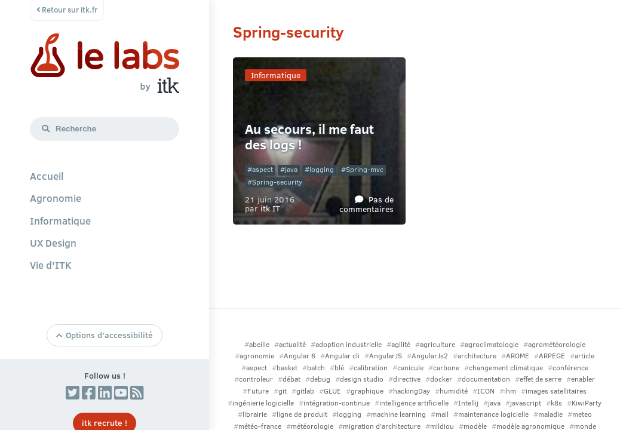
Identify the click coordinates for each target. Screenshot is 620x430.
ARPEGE (552, 355)
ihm (510, 390)
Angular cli (342, 355)
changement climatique (506, 367)
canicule (410, 367)
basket (287, 367)
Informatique (60, 220)
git (282, 390)
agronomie (257, 355)
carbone (446, 367)
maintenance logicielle (493, 414)
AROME (517, 355)
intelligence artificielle (414, 402)
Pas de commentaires (366, 203)
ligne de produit (302, 414)
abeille (259, 344)
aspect (262, 169)
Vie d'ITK (51, 264)
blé (339, 367)
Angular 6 (299, 355)
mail (442, 414)
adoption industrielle (348, 344)
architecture (477, 355)
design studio (361, 378)
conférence (570, 367)
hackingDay (411, 390)
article (584, 355)
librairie (255, 414)
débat (291, 378)
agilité (400, 344)
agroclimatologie (491, 344)
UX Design (53, 242)
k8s (556, 402)
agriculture (437, 344)
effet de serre (540, 378)
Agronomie (55, 198)
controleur (256, 378)
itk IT (270, 208)
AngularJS (385, 355)
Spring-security (277, 181)
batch (316, 367)
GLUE (332, 390)
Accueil (46, 175)
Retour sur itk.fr (66, 9)
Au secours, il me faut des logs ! (309, 136)
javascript (525, 402)
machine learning (398, 414)
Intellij (468, 402)
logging (321, 169)
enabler (583, 378)
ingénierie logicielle (263, 402)
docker (441, 378)
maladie (550, 414)
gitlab (305, 390)
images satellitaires (556, 390)
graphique (367, 390)
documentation (486, 378)
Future (258, 390)
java (291, 169)
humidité (454, 390)
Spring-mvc (364, 169)
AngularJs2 (430, 355)
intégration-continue (336, 402)
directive (407, 378)
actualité (292, 344)
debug (320, 378)
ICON (486, 390)
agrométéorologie (556, 344)
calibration (371, 367)
